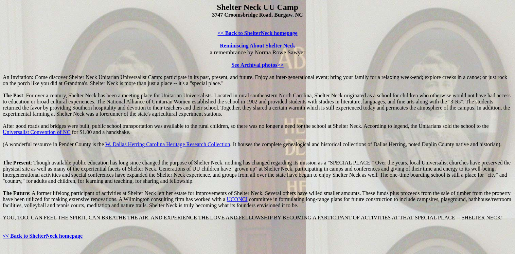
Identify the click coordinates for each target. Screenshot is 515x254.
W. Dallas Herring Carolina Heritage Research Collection (167, 144)
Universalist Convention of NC (37, 132)
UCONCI (237, 199)
